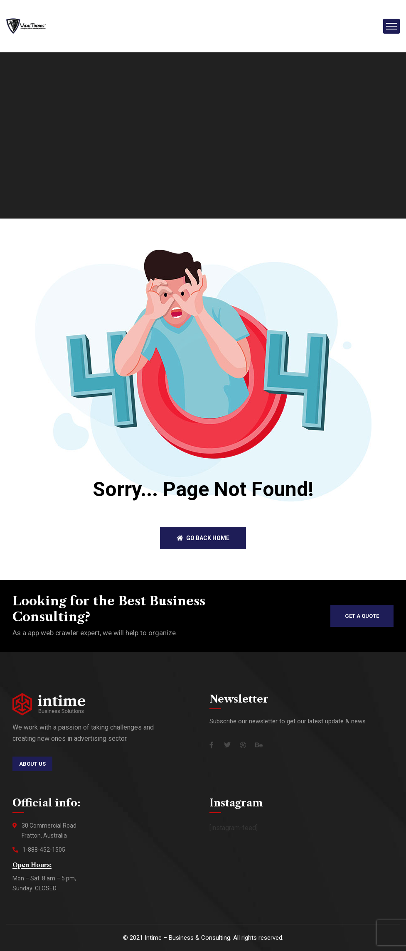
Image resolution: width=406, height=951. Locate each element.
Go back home (203, 538)
